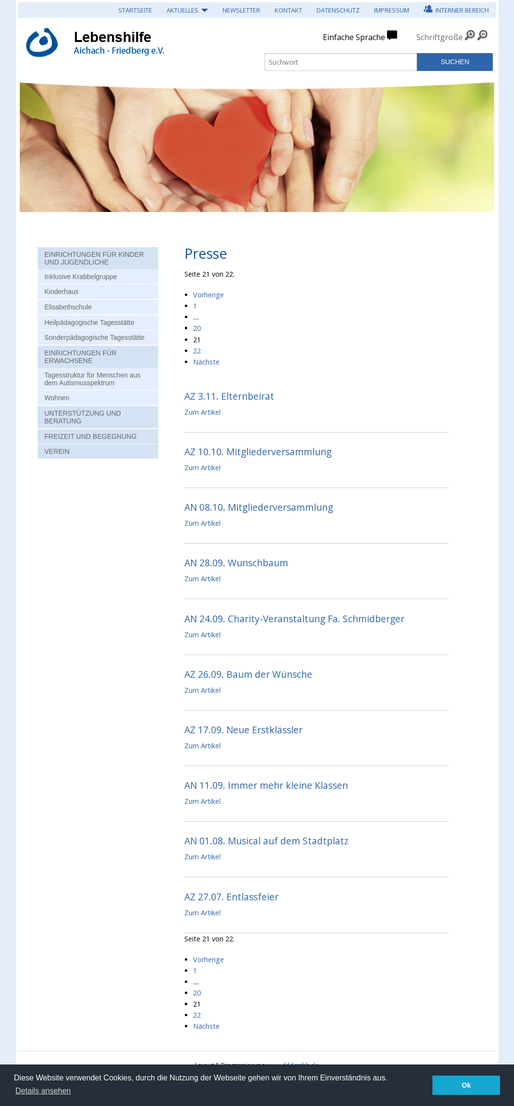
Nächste (206, 361)
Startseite (135, 10)
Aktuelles (182, 10)
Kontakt (288, 10)
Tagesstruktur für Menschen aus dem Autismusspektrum (92, 379)
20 (197, 328)
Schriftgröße (440, 37)
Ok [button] (466, 1085)
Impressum (391, 10)
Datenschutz (338, 10)
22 (197, 350)
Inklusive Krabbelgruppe (80, 276)
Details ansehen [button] (43, 1091)
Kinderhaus (61, 291)
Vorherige (208, 294)
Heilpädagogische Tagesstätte (89, 322)
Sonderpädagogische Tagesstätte (94, 337)
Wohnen (56, 398)
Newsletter (241, 10)
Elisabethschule (68, 307)
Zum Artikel (202, 412)
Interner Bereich (456, 8)
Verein (56, 451)
